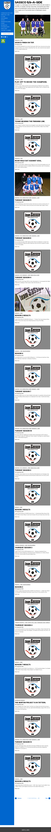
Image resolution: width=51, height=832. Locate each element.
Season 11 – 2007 (35, 197)
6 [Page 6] (35, 798)
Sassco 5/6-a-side (27, 197)
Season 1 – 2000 (18, 507)
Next (48, 798)
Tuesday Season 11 (23, 200)
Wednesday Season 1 (20, 700)
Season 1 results (22, 510)
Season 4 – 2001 (26, 275)
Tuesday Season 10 (23, 431)
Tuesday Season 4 (23, 277)
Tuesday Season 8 (23, 238)
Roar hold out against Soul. (28, 161)
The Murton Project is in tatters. (30, 703)
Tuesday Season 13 (23, 742)
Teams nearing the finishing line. (30, 121)
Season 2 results (23, 315)
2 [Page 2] (29, 798)
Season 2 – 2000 (18, 313)
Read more (17, 51)
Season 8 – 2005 (35, 235)
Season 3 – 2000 (18, 584)
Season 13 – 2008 (36, 739)
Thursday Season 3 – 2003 (21, 545)
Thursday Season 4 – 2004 (21, 622)
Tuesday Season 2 (23, 470)
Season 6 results (23, 781)
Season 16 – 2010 (18, 40)
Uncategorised (26, 351)
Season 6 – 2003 (18, 779)
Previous (18, 798)
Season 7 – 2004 (35, 389)
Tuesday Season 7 (23, 391)
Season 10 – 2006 (36, 428)
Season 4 (19, 353)
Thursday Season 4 (23, 625)
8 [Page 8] (38, 798)
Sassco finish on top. (24, 43)
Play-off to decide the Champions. (31, 82)
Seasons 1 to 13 (18, 197)
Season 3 (19, 587)
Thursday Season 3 (23, 548)
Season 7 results (22, 665)
